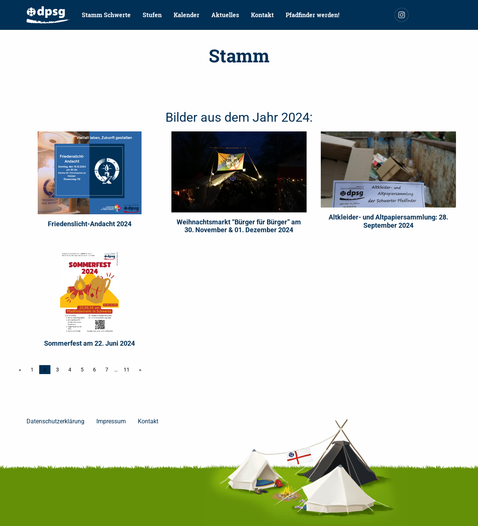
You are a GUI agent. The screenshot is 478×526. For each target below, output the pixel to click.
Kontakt (262, 15)
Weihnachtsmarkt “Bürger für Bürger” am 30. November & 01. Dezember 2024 (239, 226)
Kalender (186, 15)
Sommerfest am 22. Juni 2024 (89, 343)
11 (127, 370)
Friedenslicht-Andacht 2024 (89, 224)
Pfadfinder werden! (312, 15)
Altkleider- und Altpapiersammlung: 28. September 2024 (388, 221)
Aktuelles (225, 15)
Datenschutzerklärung (55, 421)
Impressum (111, 421)
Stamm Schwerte (106, 15)
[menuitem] (48, 15)
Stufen (152, 15)
